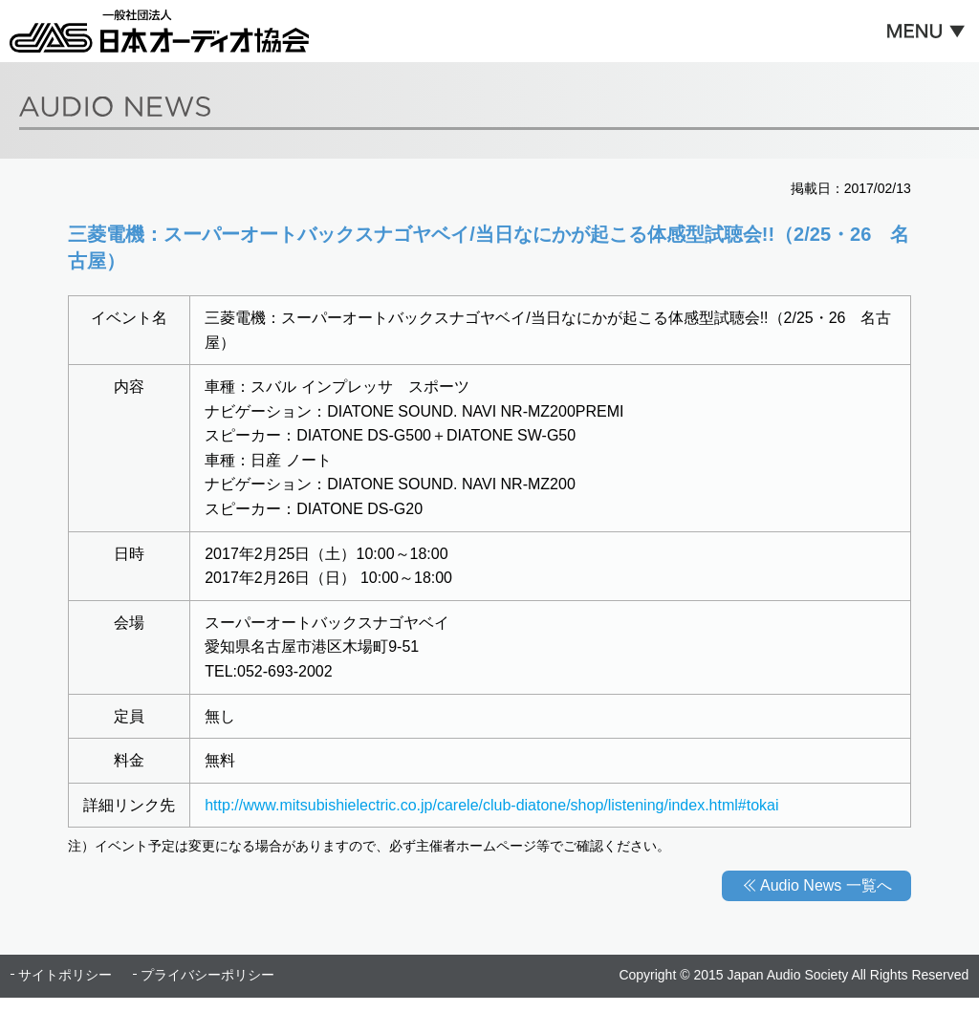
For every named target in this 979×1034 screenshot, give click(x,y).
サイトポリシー (65, 974)
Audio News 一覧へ (826, 885)
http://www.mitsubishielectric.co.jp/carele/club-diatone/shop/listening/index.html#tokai (491, 805)
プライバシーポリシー (207, 974)
